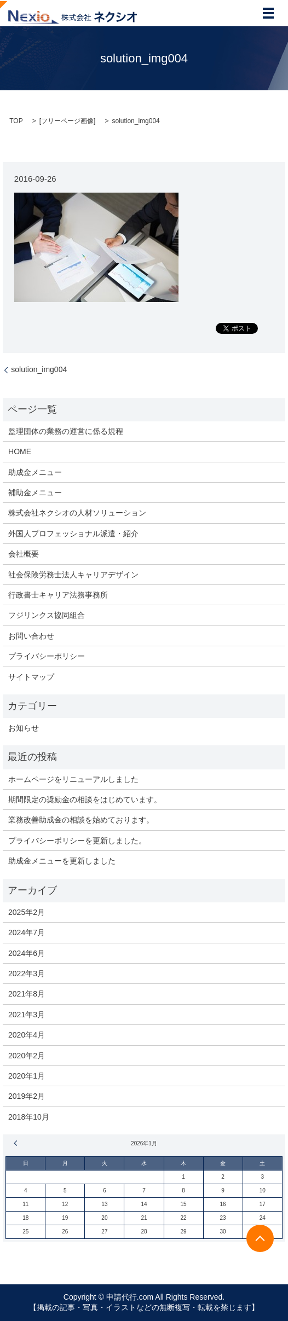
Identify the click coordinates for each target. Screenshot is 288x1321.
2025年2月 (26, 912)
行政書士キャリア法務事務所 (58, 594)
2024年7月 (26, 932)
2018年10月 (28, 1117)
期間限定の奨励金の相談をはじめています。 (85, 799)
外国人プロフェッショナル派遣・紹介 (73, 533)
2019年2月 (26, 1096)
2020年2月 (26, 1055)
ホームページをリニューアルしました (73, 779)
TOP (15, 121)
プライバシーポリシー (46, 656)
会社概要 (23, 553)
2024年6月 (26, 953)
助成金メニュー (35, 472)
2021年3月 (26, 1014)
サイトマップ (31, 677)
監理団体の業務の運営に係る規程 (65, 431)
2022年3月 (26, 973)
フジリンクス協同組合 (46, 615)
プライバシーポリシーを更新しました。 (77, 840)
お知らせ (23, 727)
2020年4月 (26, 1034)
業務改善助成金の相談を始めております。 (81, 819)
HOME (19, 451)
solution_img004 (39, 369)
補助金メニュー (35, 492)
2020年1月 (26, 1075)
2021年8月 (26, 993)
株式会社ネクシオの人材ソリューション (77, 512)
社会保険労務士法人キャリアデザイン (73, 574)
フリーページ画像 (67, 121)
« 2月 (17, 1143)
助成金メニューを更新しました (62, 860)
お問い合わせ (31, 635)
